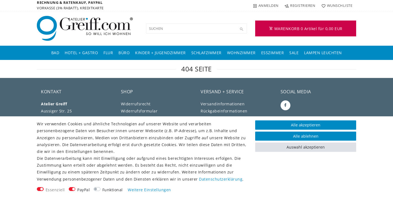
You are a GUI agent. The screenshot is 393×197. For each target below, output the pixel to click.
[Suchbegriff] (196, 28)
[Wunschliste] (335, 5)
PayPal (83, 189)
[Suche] (241, 29)
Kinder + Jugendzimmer (160, 52)
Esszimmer (272, 52)
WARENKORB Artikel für (306, 28)
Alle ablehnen (305, 136)
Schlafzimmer (206, 52)
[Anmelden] (266, 5)
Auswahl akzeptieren (306, 147)
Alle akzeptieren (305, 125)
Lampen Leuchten (323, 52)
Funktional (112, 189)
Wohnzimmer (241, 52)
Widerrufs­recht (136, 103)
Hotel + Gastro (81, 52)
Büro (124, 52)
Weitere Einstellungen (149, 189)
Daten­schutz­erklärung (220, 179)
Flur (108, 52)
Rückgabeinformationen (224, 111)
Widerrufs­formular (139, 111)
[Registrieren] (300, 5)
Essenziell (55, 189)
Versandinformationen (223, 103)
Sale (294, 52)
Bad (55, 52)
